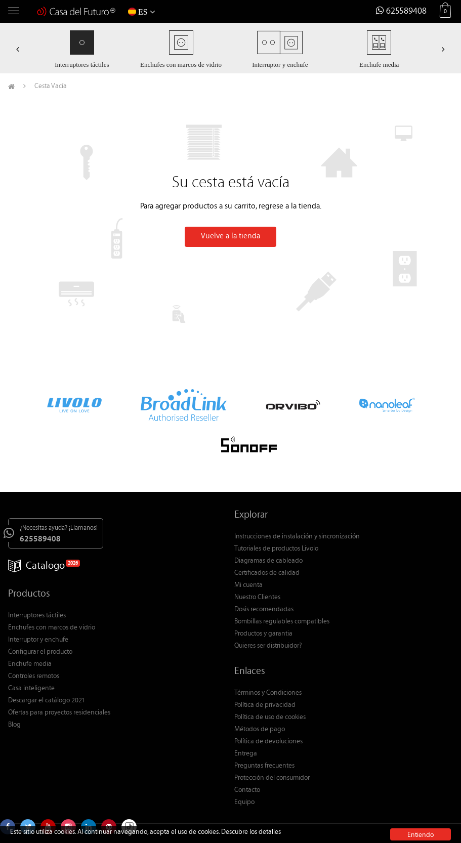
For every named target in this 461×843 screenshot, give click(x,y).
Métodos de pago (259, 729)
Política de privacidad (265, 705)
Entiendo (420, 835)
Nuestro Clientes (257, 597)
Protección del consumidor (272, 778)
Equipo (244, 802)
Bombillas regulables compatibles (281, 621)
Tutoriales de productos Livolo (276, 549)
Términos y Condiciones (268, 693)
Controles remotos (33, 676)
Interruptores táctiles (37, 615)
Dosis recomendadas (264, 609)
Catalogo (36, 566)
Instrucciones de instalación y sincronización (297, 536)
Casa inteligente (31, 688)
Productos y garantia (263, 634)
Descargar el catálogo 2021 (46, 700)
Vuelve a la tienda (230, 236)
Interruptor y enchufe (38, 640)
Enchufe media (30, 664)
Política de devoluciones (268, 741)
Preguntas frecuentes (264, 766)
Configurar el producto (40, 652)
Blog (14, 725)
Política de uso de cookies (270, 717)
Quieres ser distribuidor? (268, 646)
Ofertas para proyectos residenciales (59, 713)
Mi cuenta (248, 585)
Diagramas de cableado (268, 561)
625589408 (401, 12)
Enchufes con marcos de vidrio (51, 628)
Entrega (245, 754)
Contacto (247, 790)
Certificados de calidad (267, 573)
